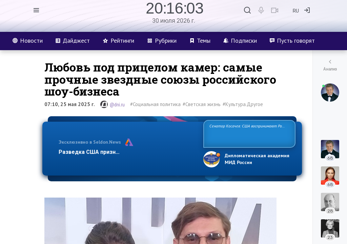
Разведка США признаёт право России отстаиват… (127, 152)
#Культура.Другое (243, 104)
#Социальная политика (155, 104)
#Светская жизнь (202, 104)
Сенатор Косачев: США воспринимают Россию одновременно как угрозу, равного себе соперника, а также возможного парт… (248, 133)
